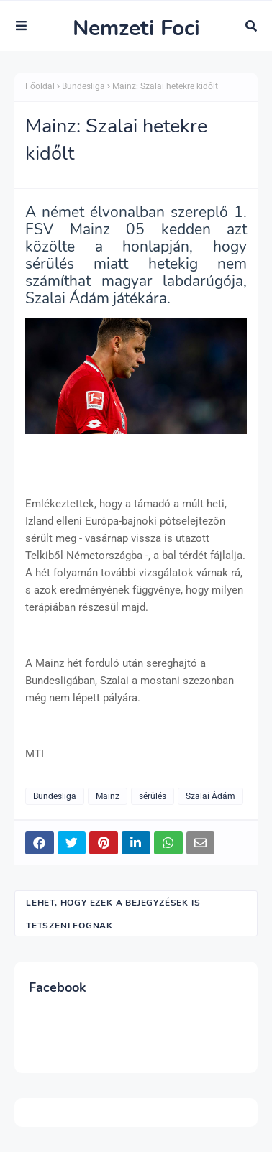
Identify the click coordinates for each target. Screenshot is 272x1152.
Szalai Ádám (210, 796)
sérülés (152, 796)
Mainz (107, 796)
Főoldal (40, 86)
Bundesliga (83, 86)
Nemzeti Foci (136, 28)
